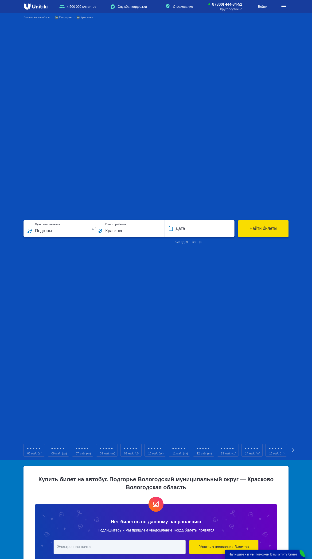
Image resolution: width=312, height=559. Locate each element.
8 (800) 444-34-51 (227, 4)
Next (293, 450)
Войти (262, 6)
